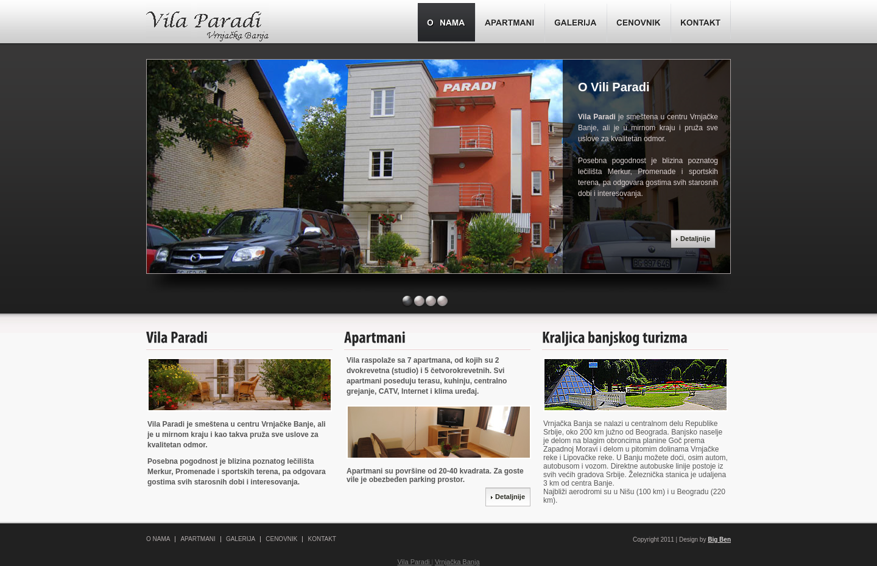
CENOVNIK (281, 539)
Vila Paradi (414, 561)
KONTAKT (322, 539)
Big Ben (719, 539)
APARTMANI (197, 539)
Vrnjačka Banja (457, 561)
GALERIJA (240, 539)
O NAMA (158, 539)
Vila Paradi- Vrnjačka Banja (207, 23)
